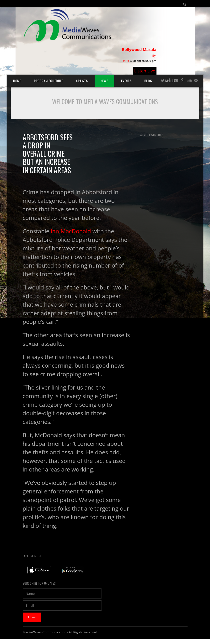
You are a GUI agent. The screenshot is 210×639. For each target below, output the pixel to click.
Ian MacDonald (71, 231)
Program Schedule (48, 80)
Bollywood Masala (139, 49)
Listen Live (144, 71)
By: (154, 56)
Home (17, 80)
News (104, 80)
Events (126, 80)
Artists (82, 80)
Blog (148, 80)
